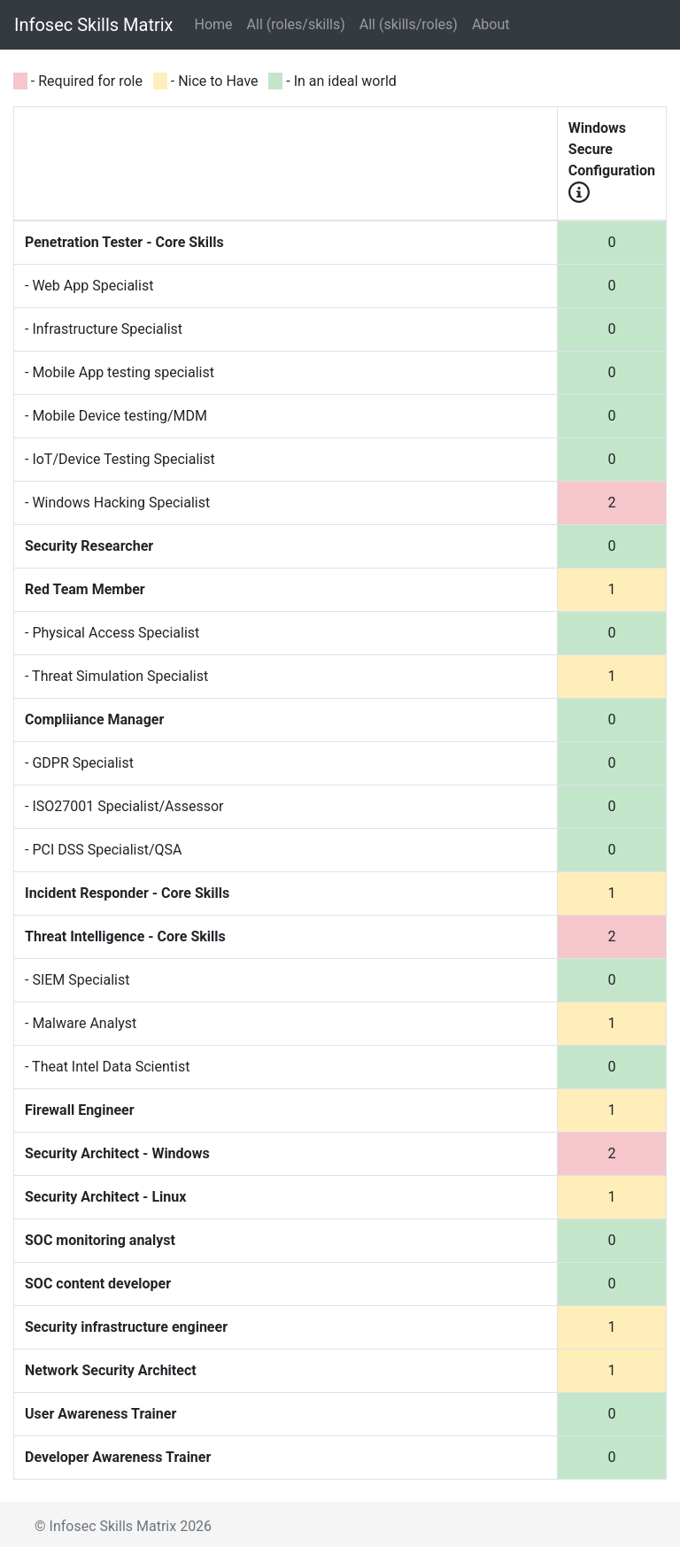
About (491, 24)
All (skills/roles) (408, 24)
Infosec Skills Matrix (94, 24)
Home (217, 23)
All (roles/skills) (296, 24)
